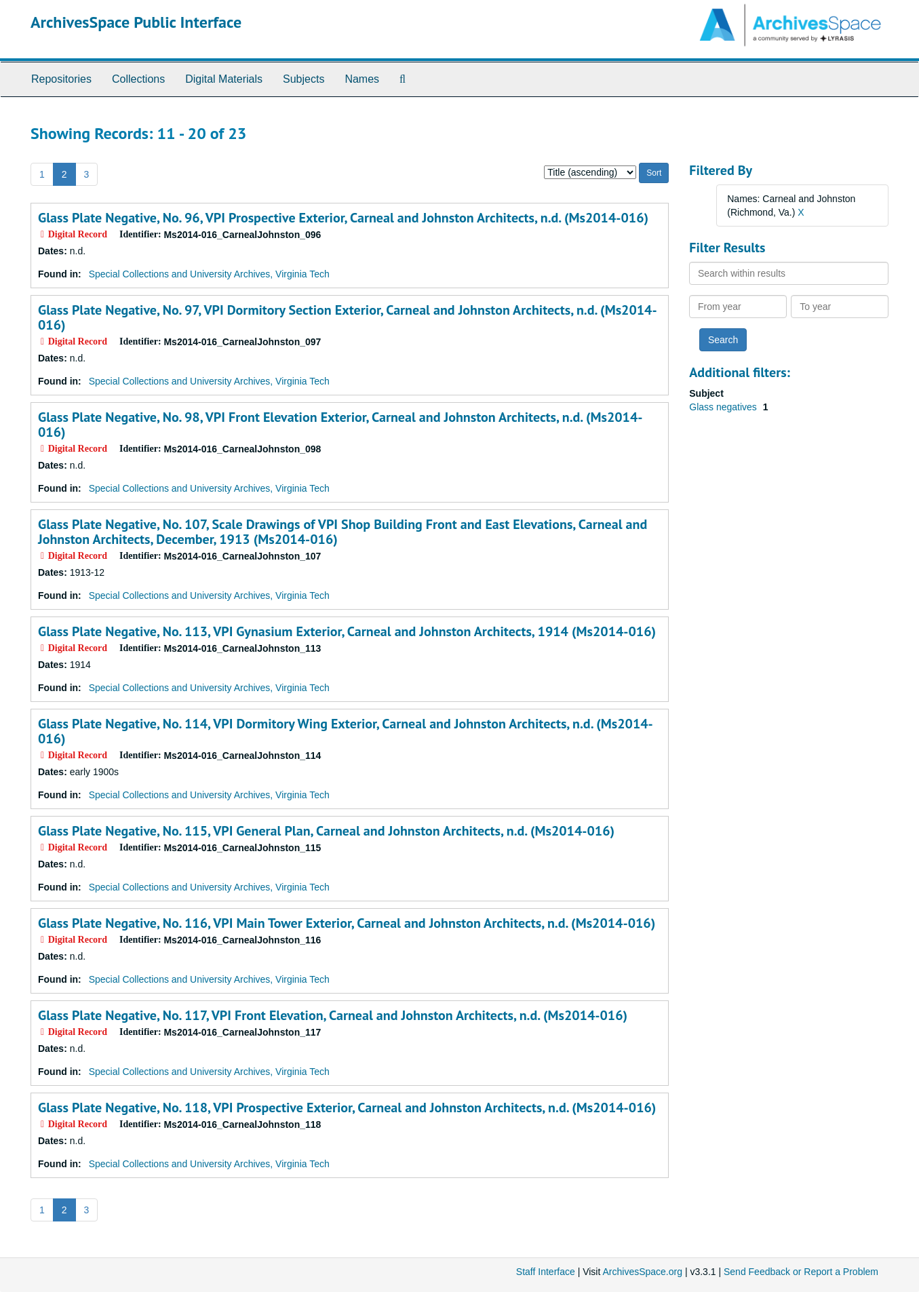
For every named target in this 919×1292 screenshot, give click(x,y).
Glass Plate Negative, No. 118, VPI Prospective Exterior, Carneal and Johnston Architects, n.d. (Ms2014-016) (347, 1107)
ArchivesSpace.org (642, 1271)
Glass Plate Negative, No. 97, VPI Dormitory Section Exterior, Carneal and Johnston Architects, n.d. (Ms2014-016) (347, 317)
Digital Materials (223, 79)
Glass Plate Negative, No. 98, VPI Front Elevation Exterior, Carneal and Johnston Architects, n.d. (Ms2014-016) (340, 424)
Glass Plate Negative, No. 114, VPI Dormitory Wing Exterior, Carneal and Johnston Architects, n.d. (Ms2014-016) (345, 731)
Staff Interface (545, 1271)
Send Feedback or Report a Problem (801, 1271)
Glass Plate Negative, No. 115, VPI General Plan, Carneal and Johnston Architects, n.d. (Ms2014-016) (326, 831)
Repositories (61, 79)
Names (362, 79)
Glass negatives (724, 407)
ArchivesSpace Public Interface (136, 22)
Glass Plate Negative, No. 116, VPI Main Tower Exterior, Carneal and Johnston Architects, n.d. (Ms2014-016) (346, 923)
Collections (138, 79)
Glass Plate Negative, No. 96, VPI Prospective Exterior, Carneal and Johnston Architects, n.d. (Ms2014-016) (343, 218)
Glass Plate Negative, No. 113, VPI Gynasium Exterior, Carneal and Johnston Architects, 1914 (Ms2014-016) (347, 631)
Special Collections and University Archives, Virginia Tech (209, 274)
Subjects (303, 79)
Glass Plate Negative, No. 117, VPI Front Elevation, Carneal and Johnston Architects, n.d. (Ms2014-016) (332, 1015)
